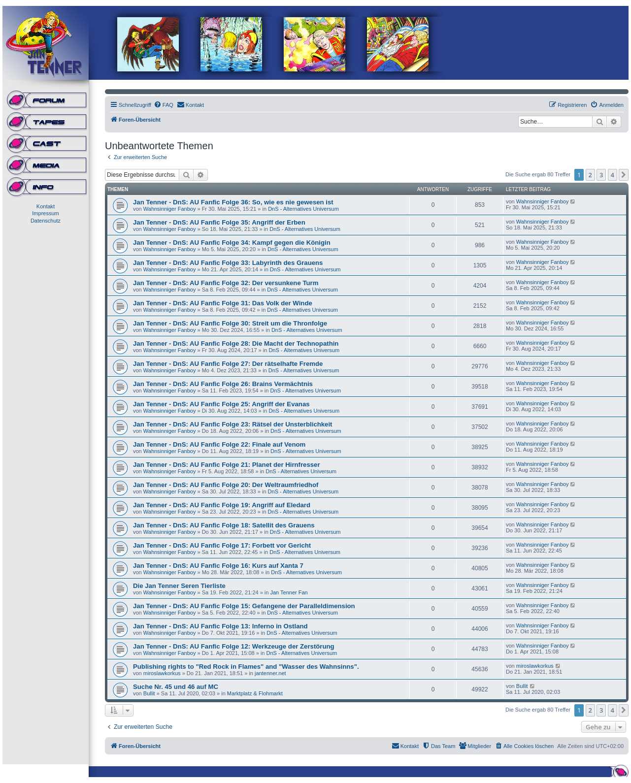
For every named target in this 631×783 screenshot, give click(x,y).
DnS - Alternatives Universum (303, 209)
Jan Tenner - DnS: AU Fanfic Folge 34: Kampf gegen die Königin (232, 242)
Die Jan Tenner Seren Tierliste (179, 585)
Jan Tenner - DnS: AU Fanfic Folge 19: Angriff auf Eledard (221, 505)
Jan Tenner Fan (288, 592)
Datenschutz (46, 221)
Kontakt (45, 206)
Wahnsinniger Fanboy (169, 209)
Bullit (149, 693)
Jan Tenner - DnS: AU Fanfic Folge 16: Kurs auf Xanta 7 (218, 565)
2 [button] (590, 174)
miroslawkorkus (162, 673)
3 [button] (601, 174)
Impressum (45, 213)
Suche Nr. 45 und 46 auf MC (175, 686)
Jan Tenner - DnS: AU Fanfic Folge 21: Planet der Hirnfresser (226, 464)
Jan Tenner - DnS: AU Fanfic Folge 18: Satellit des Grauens (224, 525)
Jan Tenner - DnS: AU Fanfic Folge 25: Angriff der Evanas (221, 404)
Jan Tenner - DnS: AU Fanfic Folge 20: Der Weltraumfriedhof (225, 485)
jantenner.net (270, 673)
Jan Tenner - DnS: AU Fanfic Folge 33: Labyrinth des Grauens (228, 262)
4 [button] (612, 174)
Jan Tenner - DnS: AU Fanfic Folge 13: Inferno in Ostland (220, 626)
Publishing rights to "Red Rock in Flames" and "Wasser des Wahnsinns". (246, 666)
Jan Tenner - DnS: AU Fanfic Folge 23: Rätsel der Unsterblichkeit (232, 424)
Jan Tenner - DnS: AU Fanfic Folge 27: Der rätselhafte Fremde (228, 363)
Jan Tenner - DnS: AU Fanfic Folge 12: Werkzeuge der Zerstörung (233, 646)
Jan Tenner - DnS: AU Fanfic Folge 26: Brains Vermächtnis (223, 384)
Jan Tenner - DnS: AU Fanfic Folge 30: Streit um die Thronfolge (230, 323)
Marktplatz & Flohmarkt (255, 693)
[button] (624, 175)
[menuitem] (163, 105)
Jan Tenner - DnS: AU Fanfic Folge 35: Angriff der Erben (219, 222)
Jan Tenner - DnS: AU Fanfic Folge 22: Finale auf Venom (219, 444)
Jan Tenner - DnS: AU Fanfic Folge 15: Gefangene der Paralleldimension (244, 606)
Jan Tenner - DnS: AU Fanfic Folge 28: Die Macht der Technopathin (235, 343)
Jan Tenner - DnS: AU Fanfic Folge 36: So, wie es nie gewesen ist (233, 202)
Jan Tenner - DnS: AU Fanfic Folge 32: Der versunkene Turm (225, 283)
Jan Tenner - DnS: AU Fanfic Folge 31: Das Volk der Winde (222, 303)
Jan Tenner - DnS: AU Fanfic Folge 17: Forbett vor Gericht (222, 545)
